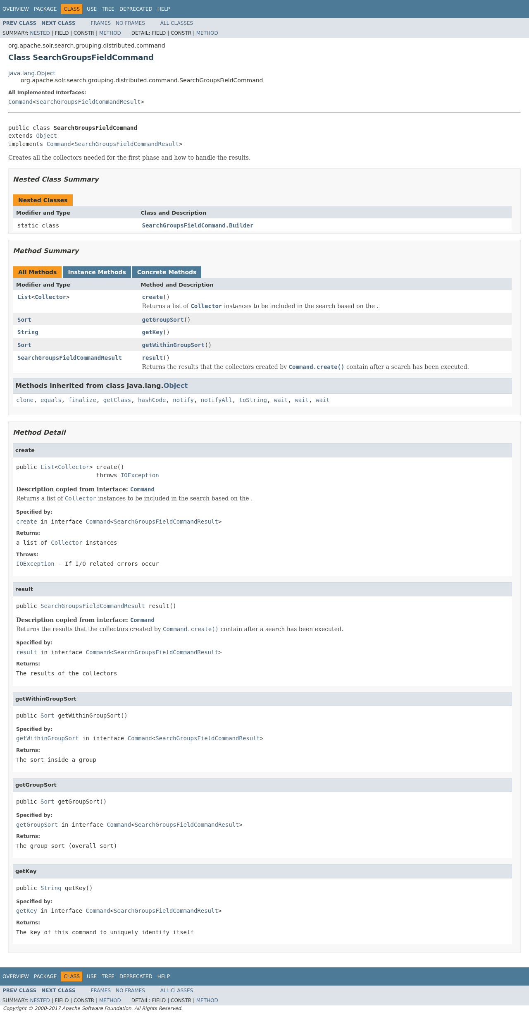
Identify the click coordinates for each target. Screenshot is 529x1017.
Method (110, 33)
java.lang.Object (31, 73)
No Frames (130, 23)
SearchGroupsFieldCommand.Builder (198, 225)
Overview (15, 9)
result (152, 357)
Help (163, 9)
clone (24, 400)
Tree (108, 9)
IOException (140, 475)
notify (183, 400)
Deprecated (136, 9)
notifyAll (216, 400)
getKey (152, 332)
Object (46, 135)
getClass (117, 400)
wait (281, 400)
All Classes (176, 23)
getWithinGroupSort (173, 345)
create (152, 297)
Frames (101, 23)
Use (92, 9)
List (24, 297)
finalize (82, 400)
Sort (24, 319)
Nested (40, 33)
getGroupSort (163, 319)
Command (20, 101)
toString (253, 400)
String (27, 332)
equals (51, 400)
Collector (50, 297)
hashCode (152, 400)
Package (45, 9)
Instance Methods (97, 272)
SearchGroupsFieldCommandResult (88, 101)
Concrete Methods (167, 272)
